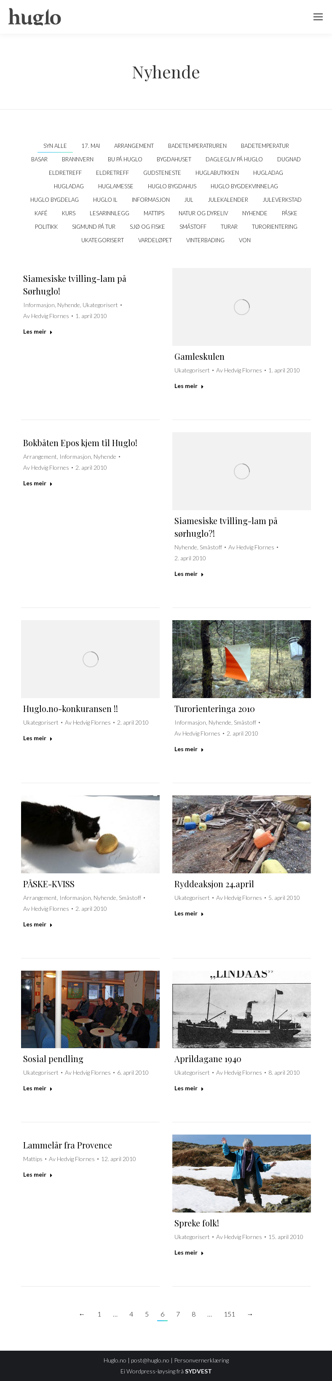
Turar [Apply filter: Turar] (229, 226)
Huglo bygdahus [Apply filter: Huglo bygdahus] (172, 186)
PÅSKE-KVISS (49, 883)
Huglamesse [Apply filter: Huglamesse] (116, 186)
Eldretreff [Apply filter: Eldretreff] (65, 172)
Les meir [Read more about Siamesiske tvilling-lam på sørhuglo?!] (189, 573)
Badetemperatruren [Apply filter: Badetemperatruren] (197, 145)
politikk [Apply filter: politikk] (46, 226)
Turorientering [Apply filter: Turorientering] (274, 226)
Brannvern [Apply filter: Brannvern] (78, 159)
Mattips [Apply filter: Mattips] (154, 213)
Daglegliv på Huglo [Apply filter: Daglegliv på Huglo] (234, 159)
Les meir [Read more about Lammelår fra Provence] (38, 1174)
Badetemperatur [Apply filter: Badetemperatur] (265, 145)
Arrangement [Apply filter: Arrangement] (134, 145)
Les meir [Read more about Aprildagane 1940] (189, 1088)
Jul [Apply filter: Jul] (188, 199)
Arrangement (40, 456)
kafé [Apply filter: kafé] (41, 213)
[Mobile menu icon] (318, 16)
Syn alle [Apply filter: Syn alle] (55, 145)
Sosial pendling (53, 1058)
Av (46, 315)
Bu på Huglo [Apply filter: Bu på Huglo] (125, 159)
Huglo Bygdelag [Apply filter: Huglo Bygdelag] (54, 199)
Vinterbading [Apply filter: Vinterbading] (205, 240)
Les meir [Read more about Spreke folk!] (189, 1252)
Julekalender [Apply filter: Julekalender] (228, 199)
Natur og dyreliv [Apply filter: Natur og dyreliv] (203, 213)
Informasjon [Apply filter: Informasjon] (151, 199)
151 (229, 1314)
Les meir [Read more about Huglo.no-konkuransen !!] (38, 737)
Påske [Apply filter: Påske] (289, 213)
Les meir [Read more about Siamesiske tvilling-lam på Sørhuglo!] (38, 331)
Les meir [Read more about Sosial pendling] (38, 1088)
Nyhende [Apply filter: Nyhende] (255, 213)
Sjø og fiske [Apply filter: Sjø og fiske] (147, 226)
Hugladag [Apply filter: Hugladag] (268, 172)
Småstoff (211, 547)
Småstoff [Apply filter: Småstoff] (192, 226)
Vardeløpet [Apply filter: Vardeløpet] (155, 240)
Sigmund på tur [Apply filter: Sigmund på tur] (93, 226)
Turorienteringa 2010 (214, 708)
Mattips (33, 1158)
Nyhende (68, 304)
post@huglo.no (150, 1360)
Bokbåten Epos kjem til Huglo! (80, 442)
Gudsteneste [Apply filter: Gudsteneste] (162, 172)
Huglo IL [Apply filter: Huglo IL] (105, 199)
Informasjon (39, 304)
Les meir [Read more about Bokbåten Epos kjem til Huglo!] (38, 483)
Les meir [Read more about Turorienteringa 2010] (189, 748)
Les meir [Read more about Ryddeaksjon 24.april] (189, 913)
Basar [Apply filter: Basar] (39, 159)
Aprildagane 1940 (207, 1058)
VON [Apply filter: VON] (245, 240)
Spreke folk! (196, 1222)
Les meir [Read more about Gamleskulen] (189, 385)
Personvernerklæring (201, 1360)
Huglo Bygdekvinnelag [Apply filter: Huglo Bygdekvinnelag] (244, 186)
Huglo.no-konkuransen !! (70, 708)
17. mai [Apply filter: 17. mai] (90, 145)
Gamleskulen (199, 356)
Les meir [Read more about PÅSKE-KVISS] (38, 924)
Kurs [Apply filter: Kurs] (68, 213)
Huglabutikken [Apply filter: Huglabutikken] (217, 172)
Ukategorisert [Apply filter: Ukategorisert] (102, 240)
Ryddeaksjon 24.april (214, 883)
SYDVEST (198, 1371)
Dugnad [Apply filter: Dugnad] (289, 159)
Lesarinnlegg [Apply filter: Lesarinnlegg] (109, 213)
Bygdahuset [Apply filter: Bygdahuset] (174, 159)
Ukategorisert (100, 304)
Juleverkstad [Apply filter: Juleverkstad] (282, 199)
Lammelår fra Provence (67, 1145)
